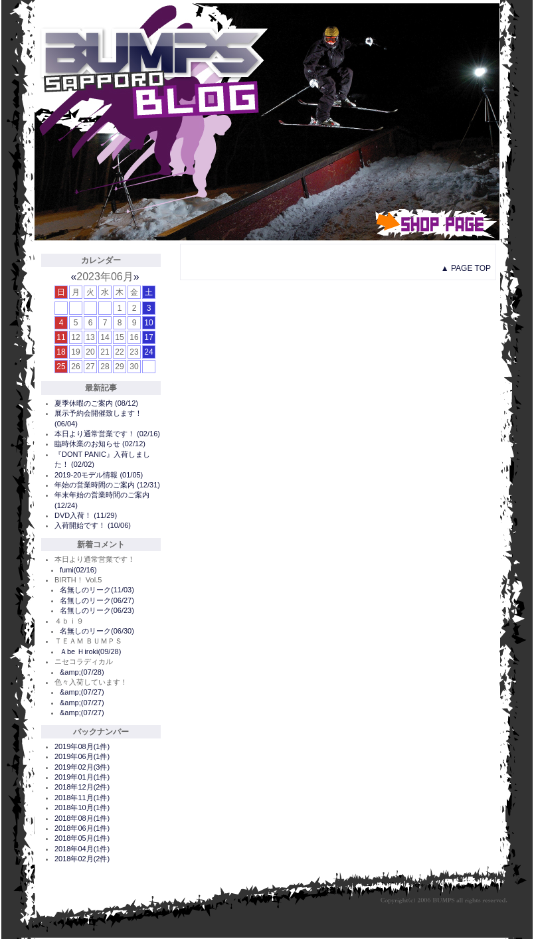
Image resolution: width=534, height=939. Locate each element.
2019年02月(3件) (82, 767)
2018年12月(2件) (82, 787)
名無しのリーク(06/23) (97, 610)
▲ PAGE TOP (466, 268)
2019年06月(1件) (82, 756)
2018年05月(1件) (82, 838)
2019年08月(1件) (82, 746)
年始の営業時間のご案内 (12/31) (107, 485)
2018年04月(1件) (82, 849)
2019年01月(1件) (82, 777)
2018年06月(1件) (82, 828)
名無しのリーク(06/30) (97, 631)
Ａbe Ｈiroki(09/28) (90, 651)
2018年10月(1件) (82, 807)
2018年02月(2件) (82, 859)
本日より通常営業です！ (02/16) (107, 434)
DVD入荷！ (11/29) (85, 515)
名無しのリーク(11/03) (97, 590)
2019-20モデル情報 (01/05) (98, 475)
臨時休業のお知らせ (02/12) (99, 444)
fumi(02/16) (78, 570)
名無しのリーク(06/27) (97, 600)
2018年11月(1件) (82, 798)
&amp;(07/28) (82, 672)
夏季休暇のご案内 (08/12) (96, 403)
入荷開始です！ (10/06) (92, 525)
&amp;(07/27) (82, 692)
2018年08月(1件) (82, 818)
